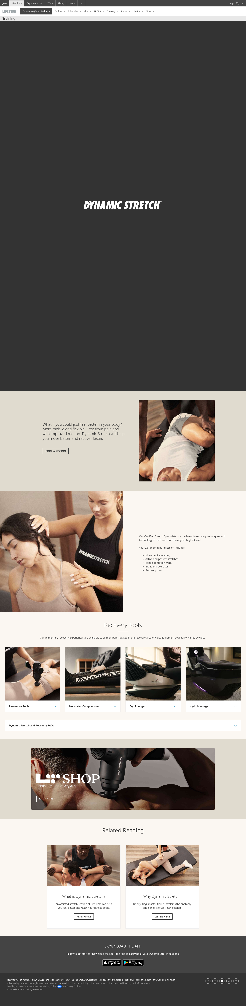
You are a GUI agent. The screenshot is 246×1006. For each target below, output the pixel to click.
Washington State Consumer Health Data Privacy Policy (31, 986)
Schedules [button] (73, 11)
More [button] (149, 11)
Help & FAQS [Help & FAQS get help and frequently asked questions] (38, 980)
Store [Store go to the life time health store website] (72, 3)
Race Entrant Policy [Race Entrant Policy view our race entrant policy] (103, 983)
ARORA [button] (98, 11)
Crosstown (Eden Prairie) (35, 11)
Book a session (55, 451)
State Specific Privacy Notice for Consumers (132, 983)
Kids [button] (86, 11)
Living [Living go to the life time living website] (61, 3)
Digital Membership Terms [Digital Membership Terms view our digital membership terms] (44, 983)
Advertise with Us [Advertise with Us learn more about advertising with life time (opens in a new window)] (65, 980)
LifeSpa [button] (137, 11)
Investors (25, 980)
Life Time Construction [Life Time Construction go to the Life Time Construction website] (111, 980)
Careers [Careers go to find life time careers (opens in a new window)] (50, 980)
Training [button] (111, 11)
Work (50, 3)
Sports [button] (124, 11)
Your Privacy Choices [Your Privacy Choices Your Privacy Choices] (69, 986)
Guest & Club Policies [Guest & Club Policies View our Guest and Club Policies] (67, 983)
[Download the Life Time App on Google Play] (133, 962)
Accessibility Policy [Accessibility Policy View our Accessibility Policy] (86, 983)
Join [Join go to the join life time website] (5, 3)
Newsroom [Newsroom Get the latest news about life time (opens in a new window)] (13, 980)
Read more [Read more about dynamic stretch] (84, 916)
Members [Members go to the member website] (17, 3)
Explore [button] (58, 11)
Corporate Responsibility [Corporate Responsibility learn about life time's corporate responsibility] (138, 980)
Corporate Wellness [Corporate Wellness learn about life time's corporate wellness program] (86, 980)
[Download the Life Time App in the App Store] (112, 962)
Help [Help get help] (231, 3)
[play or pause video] (7, 383)
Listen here (162, 916)
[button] (239, 3)
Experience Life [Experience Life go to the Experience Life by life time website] (34, 3)
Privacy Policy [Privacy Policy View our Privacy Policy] (13, 983)
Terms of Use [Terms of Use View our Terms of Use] (26, 983)
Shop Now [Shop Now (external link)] (48, 799)
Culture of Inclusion (164, 980)
